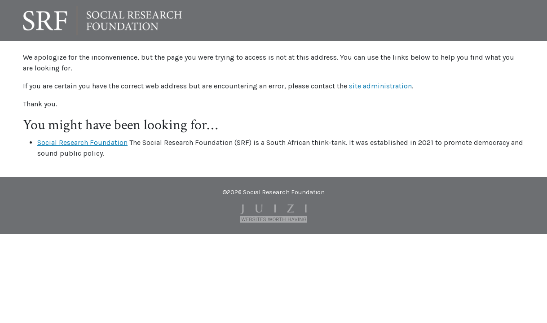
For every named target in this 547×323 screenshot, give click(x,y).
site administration (380, 86)
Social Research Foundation (82, 142)
